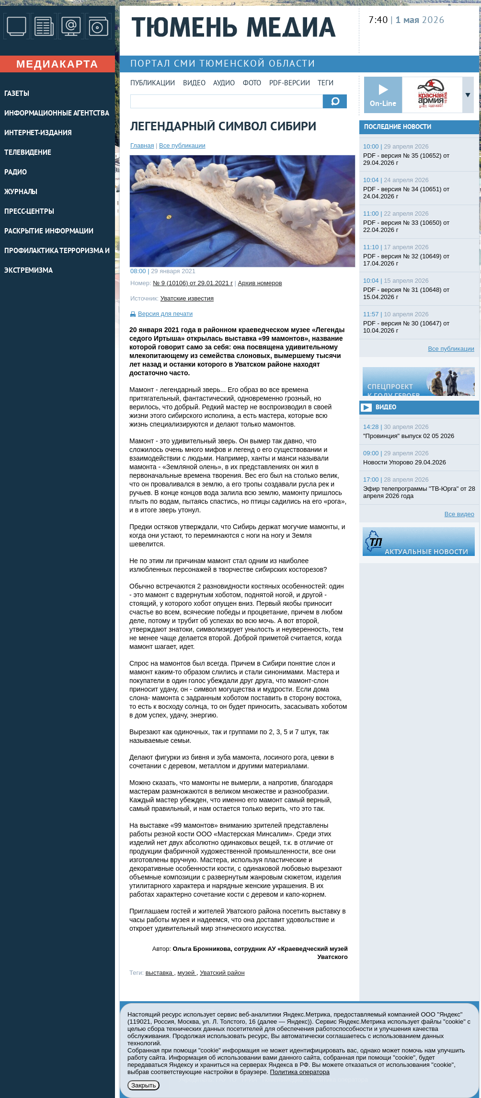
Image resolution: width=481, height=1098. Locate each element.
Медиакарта (57, 64)
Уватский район (222, 972)
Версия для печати (165, 313)
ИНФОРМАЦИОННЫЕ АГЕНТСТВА (56, 113)
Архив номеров (260, 283)
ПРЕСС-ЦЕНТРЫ (29, 212)
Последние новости (397, 127)
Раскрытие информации (48, 231)
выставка (160, 972)
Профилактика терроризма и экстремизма (57, 261)
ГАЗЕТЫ (16, 94)
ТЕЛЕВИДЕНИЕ (27, 153)
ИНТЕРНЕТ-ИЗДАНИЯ (37, 133)
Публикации (152, 83)
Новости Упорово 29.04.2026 (404, 462)
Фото (252, 83)
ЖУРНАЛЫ (20, 192)
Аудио (224, 83)
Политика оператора (300, 1071)
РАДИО (15, 172)
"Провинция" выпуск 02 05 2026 (408, 435)
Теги (325, 83)
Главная (142, 145)
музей (186, 972)
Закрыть (143, 1085)
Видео (194, 83)
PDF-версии (289, 83)
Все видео (459, 514)
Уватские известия (187, 298)
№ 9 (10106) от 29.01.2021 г (193, 283)
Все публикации (182, 145)
